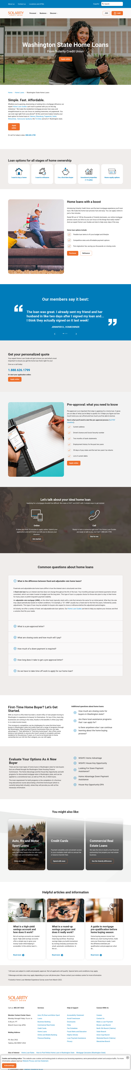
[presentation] (54, 333)
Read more (18, 955)
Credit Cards (42, 1028)
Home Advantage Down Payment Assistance (93, 778)
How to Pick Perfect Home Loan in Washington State (55, 1053)
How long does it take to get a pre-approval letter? (40, 659)
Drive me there (19, 861)
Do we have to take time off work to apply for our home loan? (45, 671)
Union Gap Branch (103, 1035)
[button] (63, 333)
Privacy (69, 1041)
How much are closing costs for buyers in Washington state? (92, 712)
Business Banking (44, 1022)
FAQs (69, 1025)
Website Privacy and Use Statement (35, 1061)
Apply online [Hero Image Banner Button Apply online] (65, 59)
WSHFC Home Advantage (90, 758)
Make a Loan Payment (105, 1022)
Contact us (22, 4)
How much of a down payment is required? (37, 648)
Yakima (32, 116)
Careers (99, 1015)
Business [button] (44, 13)
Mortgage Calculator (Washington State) (91, 1053)
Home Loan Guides (20, 107)
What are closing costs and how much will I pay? (39, 637)
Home (10, 93)
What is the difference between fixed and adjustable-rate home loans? (50, 581)
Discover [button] (54, 13)
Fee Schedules (72, 1028)
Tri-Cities (38, 119)
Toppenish (48, 116)
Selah (54, 116)
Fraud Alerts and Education (77, 1032)
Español (96, 4)
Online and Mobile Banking (47, 1035)
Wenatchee (12, 119)
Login (117, 13)
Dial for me (94, 537)
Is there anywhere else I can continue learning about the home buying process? (95, 730)
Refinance (86, 253)
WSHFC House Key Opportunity (92, 763)
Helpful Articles (72, 1035)
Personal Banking (44, 1038)
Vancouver (21, 119)
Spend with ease (59, 861)
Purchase (72, 253)
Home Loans (19, 93)
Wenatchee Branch (103, 1041)
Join (106, 13)
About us (11, 4)
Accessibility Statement (75, 1015)
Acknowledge (9, 1066)
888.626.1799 (30, 135)
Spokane (28, 119)
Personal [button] (33, 13)
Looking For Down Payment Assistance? (90, 770)
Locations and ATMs (36, 4)
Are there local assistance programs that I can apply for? (94, 721)
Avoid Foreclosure (73, 1018)
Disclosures (71, 1022)
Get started (37, 539)
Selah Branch (101, 1032)
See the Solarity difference (102, 861)
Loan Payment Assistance (76, 1038)
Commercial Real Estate (46, 1025)
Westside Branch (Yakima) (106, 1038)
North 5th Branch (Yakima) (106, 1028)
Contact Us (100, 1018)
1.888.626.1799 (19, 370)
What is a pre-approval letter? (31, 626)
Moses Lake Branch (104, 1025)
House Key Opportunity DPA (91, 784)
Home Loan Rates (27, 1053)
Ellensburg (39, 116)
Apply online (14, 127)
